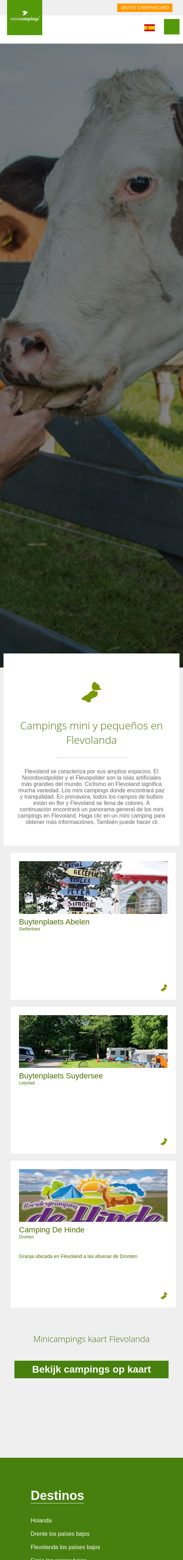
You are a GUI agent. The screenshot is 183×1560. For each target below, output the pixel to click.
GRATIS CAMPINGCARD (145, 7)
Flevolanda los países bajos (65, 1547)
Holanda (41, 1520)
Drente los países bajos (60, 1534)
